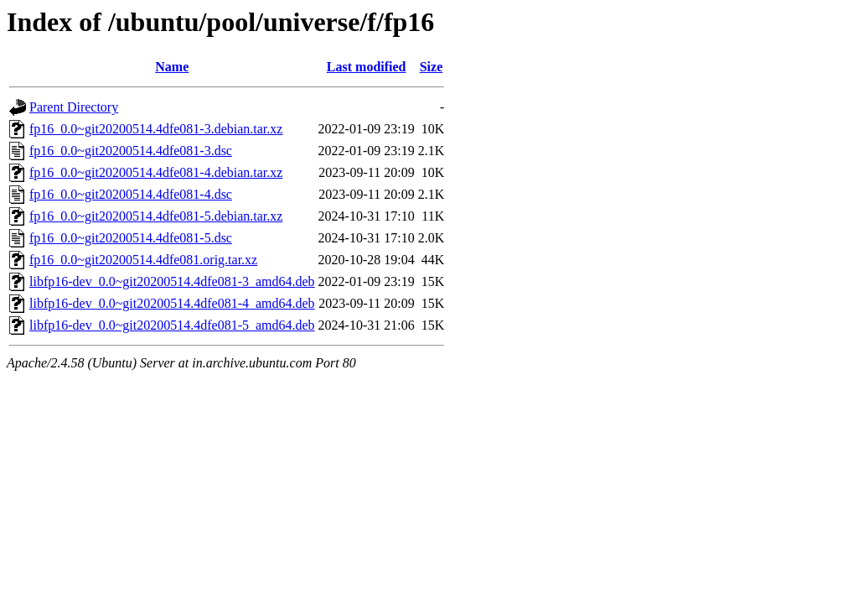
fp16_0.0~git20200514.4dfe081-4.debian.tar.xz (155, 172)
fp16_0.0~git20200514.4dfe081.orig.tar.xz (143, 260)
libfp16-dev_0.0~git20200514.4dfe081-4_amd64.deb (172, 303)
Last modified (366, 67)
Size (431, 67)
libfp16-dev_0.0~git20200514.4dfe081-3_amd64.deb (172, 281)
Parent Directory (73, 107)
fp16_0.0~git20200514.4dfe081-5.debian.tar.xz (155, 216)
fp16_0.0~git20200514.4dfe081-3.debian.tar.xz (155, 129)
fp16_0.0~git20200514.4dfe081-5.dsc (130, 238)
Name (172, 67)
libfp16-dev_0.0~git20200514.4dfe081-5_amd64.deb (172, 325)
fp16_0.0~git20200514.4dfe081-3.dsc (130, 150)
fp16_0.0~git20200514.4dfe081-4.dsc (130, 194)
